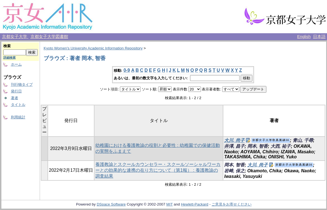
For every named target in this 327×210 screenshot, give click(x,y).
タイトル (18, 104)
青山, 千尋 (303, 140)
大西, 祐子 (281, 146)
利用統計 (18, 117)
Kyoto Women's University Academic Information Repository (93, 48)
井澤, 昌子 (234, 146)
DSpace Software (111, 204)
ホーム (16, 64)
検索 (7, 46)
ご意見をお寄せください (232, 204)
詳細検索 (9, 57)
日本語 (319, 36)
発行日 (16, 91)
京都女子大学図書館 (49, 36)
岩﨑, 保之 (234, 170)
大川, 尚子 (234, 140)
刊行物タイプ (22, 84)
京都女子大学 (15, 36)
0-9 (127, 70)
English (304, 36)
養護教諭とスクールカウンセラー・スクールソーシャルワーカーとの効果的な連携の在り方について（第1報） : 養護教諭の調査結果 (158, 170)
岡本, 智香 (257, 146)
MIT (169, 204)
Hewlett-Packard (194, 204)
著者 (14, 98)
